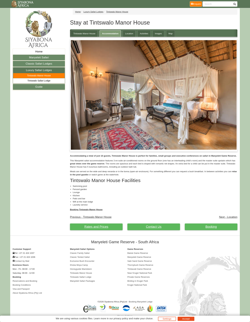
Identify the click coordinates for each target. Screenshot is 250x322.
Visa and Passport (21, 289)
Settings (167, 318)
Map (171, 33)
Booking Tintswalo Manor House (86, 209)
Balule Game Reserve (137, 253)
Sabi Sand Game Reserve (139, 261)
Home (39, 51)
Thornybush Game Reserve (140, 265)
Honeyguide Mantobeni (81, 269)
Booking (211, 226)
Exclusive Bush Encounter (82, 261)
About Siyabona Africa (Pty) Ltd (27, 293)
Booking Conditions (22, 285)
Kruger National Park (137, 285)
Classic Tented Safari (80, 257)
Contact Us (153, 226)
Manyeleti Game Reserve (139, 257)
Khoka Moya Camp (79, 265)
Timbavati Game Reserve (139, 269)
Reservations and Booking (25, 281)
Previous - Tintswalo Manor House (90, 217)
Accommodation (110, 33)
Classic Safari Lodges (39, 63)
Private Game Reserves (138, 277)
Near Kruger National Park (139, 273)
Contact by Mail (22, 261)
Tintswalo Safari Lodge (38, 80)
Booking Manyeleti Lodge (140, 301)
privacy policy (121, 318)
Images (158, 33)
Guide (39, 86)
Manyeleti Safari (39, 57)
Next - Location (228, 217)
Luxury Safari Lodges (39, 70)
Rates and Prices (96, 226)
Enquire (196, 3)
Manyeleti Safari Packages (82, 281)
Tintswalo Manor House (39, 75)
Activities (144, 33)
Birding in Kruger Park (137, 281)
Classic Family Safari (80, 253)
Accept (186, 318)
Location (129, 33)
